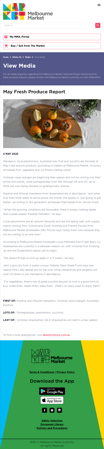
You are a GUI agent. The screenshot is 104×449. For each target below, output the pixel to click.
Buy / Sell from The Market (25, 46)
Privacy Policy (66, 372)
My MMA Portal (17, 37)
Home (6, 57)
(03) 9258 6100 (92, 77)
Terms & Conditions (41, 372)
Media (28, 57)
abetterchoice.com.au (56, 335)
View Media (39, 57)
